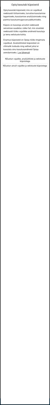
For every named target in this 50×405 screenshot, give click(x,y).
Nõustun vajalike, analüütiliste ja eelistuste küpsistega (25, 60)
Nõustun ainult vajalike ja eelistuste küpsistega (25, 65)
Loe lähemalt (24, 52)
